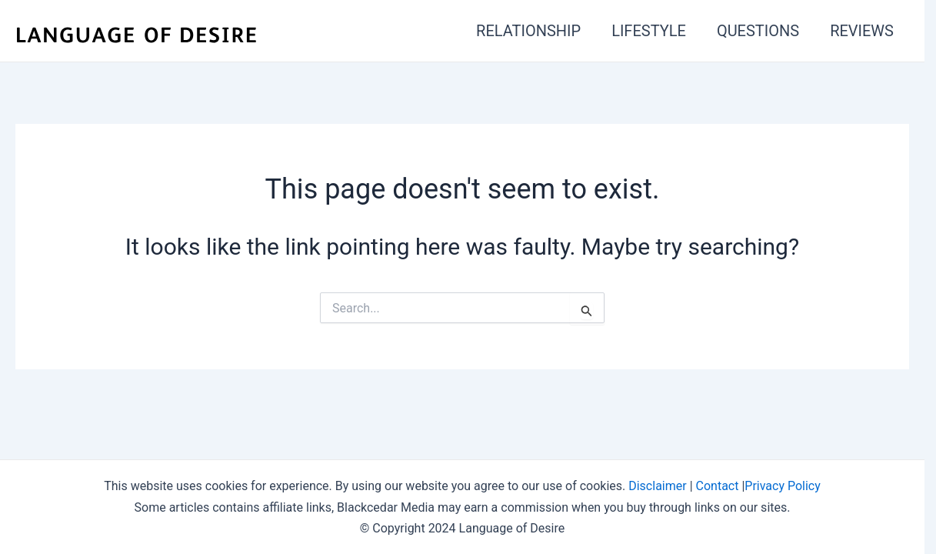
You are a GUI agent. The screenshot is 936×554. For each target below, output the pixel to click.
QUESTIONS (758, 31)
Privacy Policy (782, 486)
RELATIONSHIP (528, 31)
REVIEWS (862, 31)
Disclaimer (657, 486)
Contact (717, 486)
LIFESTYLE (648, 31)
